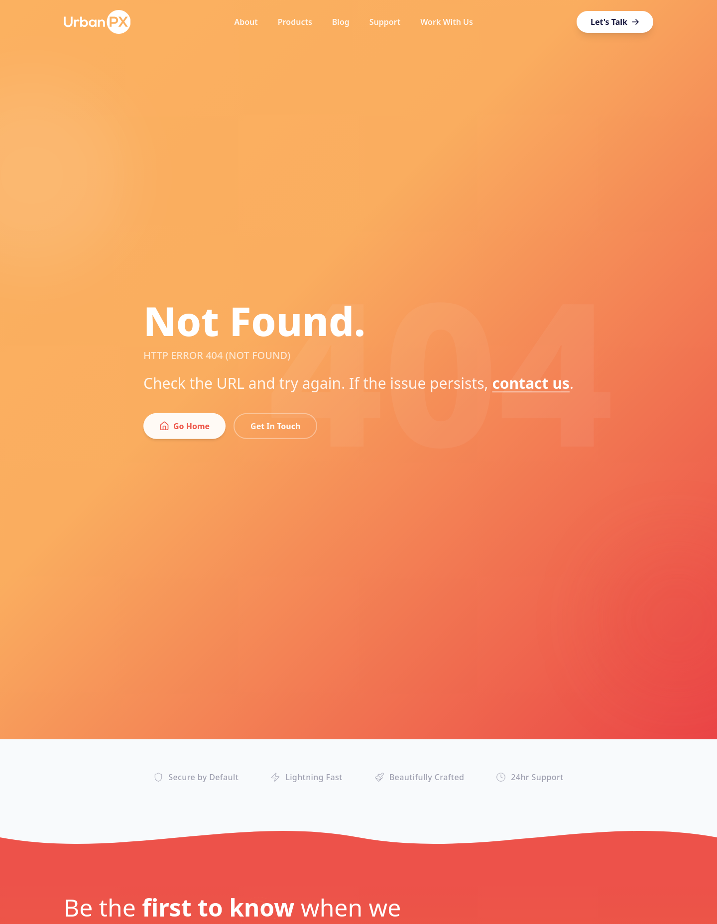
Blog (341, 21)
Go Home (184, 430)
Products (295, 21)
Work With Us (446, 21)
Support (384, 21)
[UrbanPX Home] (97, 22)
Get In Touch (275, 430)
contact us (531, 387)
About (245, 21)
